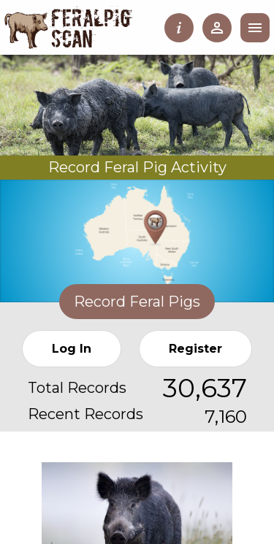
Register (195, 349)
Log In (71, 349)
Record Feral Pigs (137, 301)
